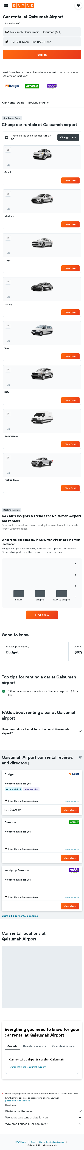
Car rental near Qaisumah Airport (28, 1066)
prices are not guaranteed (17, 1100)
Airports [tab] (12, 1046)
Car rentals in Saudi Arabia (51, 1142)
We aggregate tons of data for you (43, 1117)
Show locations (72, 801)
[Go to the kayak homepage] (23, 5)
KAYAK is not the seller (43, 1111)
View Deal (70, 180)
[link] (42, 615)
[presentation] (80, 757)
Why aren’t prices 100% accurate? (43, 1124)
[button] (6, 5)
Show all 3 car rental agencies (20, 915)
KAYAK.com (20, 1142)
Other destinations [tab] (63, 1046)
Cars (32, 1142)
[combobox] (14, 23)
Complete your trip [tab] (34, 1046)
